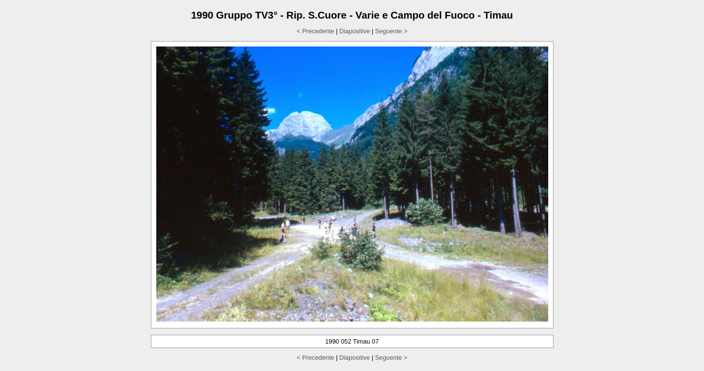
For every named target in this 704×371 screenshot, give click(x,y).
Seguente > (391, 31)
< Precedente (315, 31)
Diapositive (355, 31)
